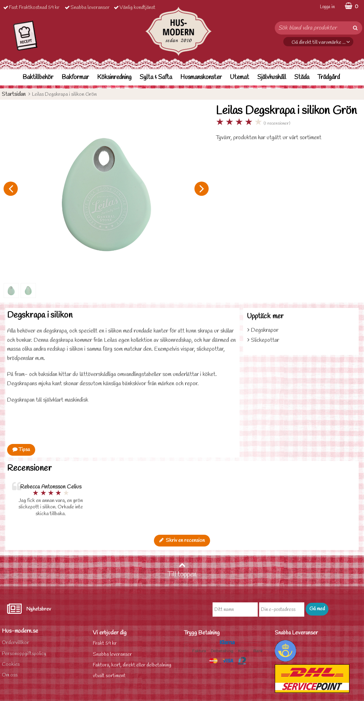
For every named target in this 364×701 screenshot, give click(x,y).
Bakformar (75, 77)
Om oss (9, 675)
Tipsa (21, 449)
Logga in (327, 7)
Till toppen (182, 570)
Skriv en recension (182, 540)
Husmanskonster (201, 77)
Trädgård (328, 77)
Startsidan (14, 94)
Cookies (11, 664)
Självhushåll (271, 77)
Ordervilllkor (15, 642)
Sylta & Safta (156, 77)
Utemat (239, 77)
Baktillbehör (37, 77)
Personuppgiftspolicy (24, 653)
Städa (301, 77)
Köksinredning (114, 77)
